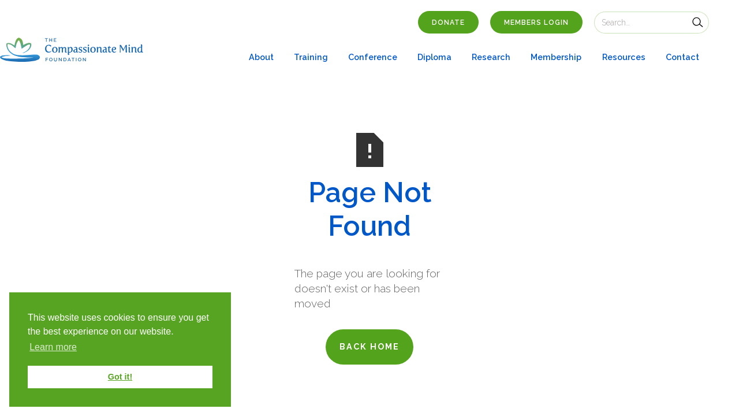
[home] (71, 50)
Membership (556, 57)
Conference (372, 57)
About (261, 57)
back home (369, 346)
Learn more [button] (53, 347)
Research (491, 57)
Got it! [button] (120, 376)
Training (311, 57)
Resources (623, 57)
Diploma (434, 57)
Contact (682, 57)
